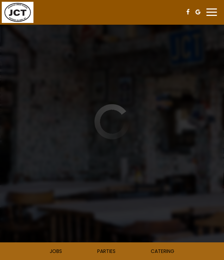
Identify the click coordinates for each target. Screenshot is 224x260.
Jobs (56, 251)
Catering (162, 251)
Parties (106, 251)
